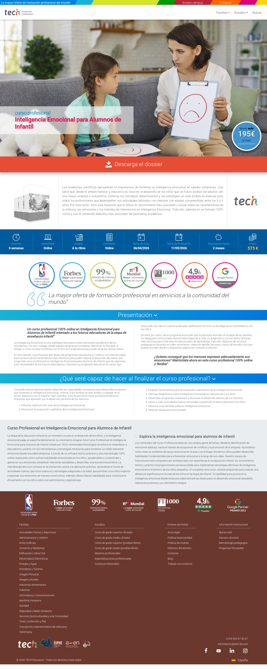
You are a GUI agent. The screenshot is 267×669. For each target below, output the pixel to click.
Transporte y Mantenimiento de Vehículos (43, 630)
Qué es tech (225, 534)
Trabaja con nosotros (180, 566)
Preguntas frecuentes (231, 550)
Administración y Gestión (33, 539)
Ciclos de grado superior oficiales (114, 534)
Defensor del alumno (179, 550)
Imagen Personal (29, 577)
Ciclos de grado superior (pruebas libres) (118, 544)
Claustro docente (229, 539)
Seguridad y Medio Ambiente (35, 614)
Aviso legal (174, 534)
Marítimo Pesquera (30, 604)
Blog (170, 561)
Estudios (240, 13)
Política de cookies (178, 544)
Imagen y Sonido (28, 582)
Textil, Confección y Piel (32, 625)
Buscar (257, 13)
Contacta (225, 2)
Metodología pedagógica (233, 544)
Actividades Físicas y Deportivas (37, 534)
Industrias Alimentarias (32, 587)
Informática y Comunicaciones (36, 598)
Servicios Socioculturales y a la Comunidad (43, 620)
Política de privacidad (180, 539)
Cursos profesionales (107, 566)
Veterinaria (25, 636)
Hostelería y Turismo (31, 571)
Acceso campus (192, 2)
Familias (222, 13)
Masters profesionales (108, 555)
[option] (133, 81)
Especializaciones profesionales (113, 561)
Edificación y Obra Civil (32, 555)
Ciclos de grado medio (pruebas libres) (117, 550)
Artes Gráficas (27, 544)
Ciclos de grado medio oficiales (112, 539)
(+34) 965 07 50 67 (237, 643)
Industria (24, 593)
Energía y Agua (28, 566)
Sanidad (24, 609)
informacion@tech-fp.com (233, 648)
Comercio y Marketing (31, 550)
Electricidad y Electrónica (33, 561)
